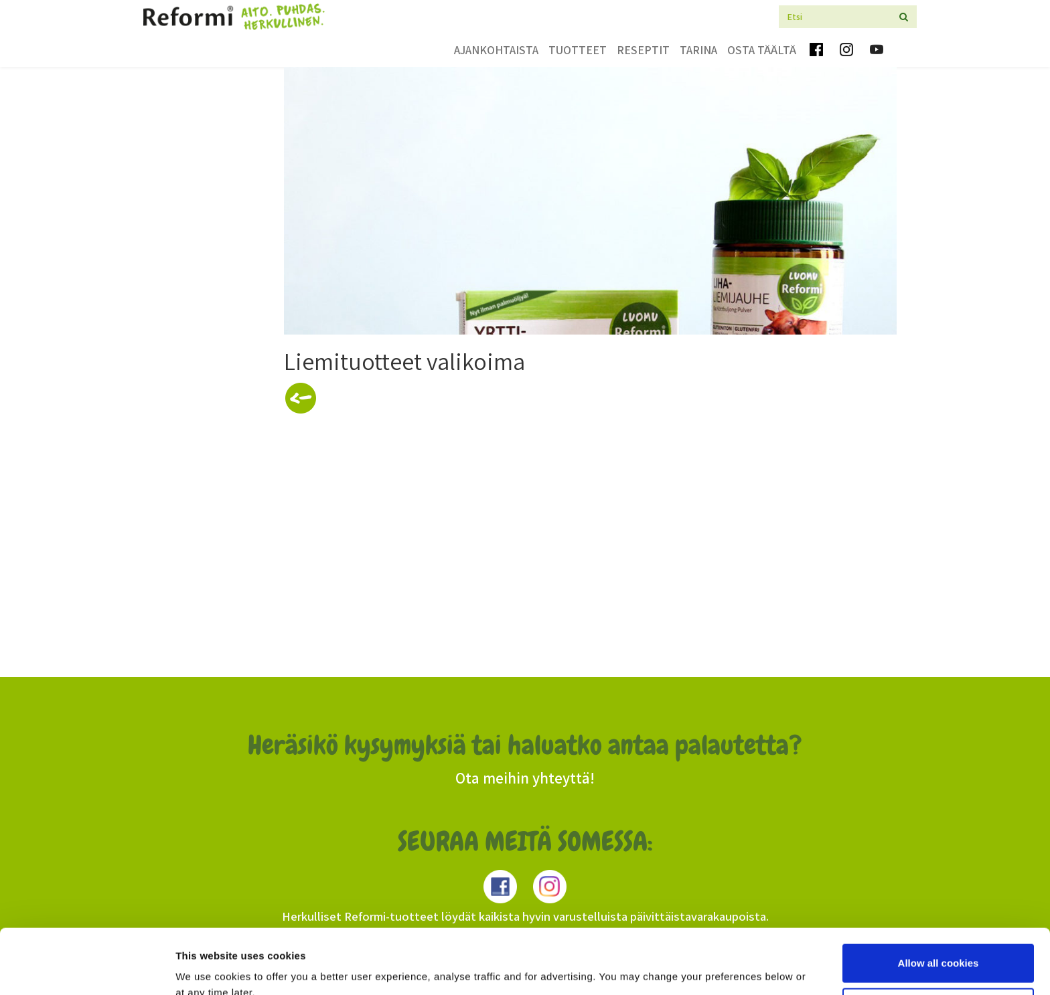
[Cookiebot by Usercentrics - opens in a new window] (86, 969)
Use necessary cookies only (938, 946)
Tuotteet (577, 50)
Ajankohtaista (496, 50)
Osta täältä (761, 50)
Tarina (698, 50)
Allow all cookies (938, 902)
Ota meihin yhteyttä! (525, 778)
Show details (206, 968)
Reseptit (643, 50)
